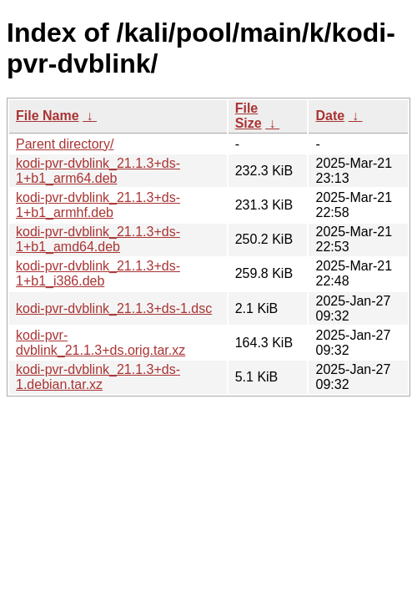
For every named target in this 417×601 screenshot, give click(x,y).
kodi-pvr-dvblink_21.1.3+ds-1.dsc (114, 308)
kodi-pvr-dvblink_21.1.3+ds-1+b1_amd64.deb (98, 239)
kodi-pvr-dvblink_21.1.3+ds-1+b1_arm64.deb (98, 170)
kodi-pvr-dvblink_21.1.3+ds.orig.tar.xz (100, 342)
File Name (47, 116)
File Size (248, 115)
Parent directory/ (64, 144)
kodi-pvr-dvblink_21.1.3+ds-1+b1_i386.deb (98, 273)
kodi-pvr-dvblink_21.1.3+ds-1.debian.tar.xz (98, 376)
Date (329, 116)
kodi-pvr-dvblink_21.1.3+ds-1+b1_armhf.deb (98, 205)
